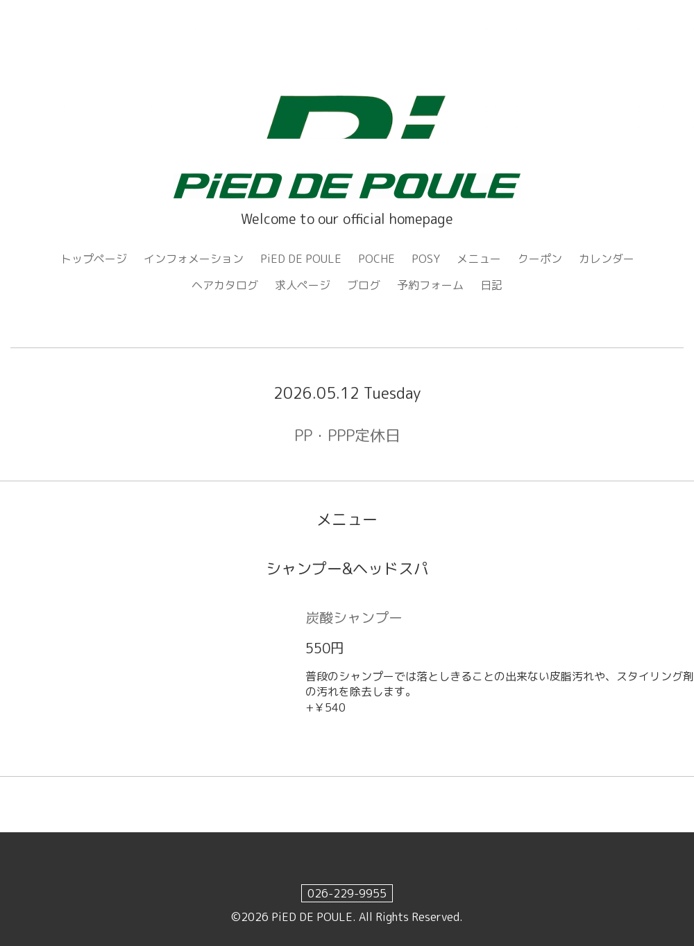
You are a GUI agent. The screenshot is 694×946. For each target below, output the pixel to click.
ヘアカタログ (225, 285)
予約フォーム (430, 285)
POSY (426, 258)
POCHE (376, 258)
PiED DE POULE (300, 258)
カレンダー (606, 258)
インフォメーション (194, 258)
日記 (491, 285)
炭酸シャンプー (354, 617)
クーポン (540, 258)
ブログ (363, 285)
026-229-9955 (347, 893)
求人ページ (302, 285)
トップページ (93, 258)
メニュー (479, 258)
